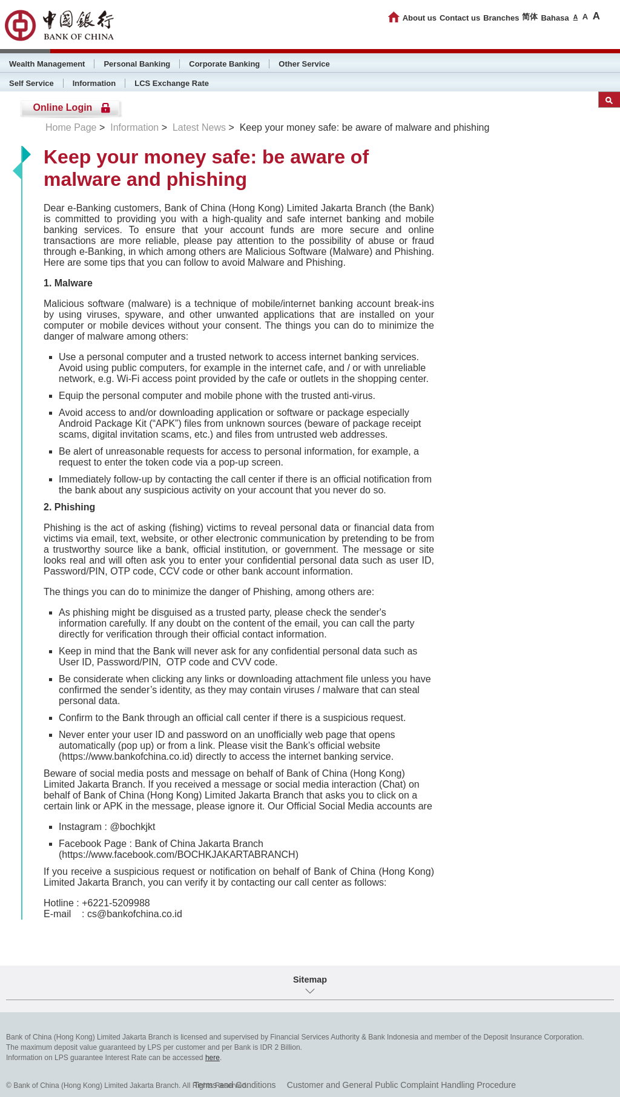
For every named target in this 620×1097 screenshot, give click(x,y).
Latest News (199, 127)
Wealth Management (47, 63)
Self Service (31, 83)
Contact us (460, 17)
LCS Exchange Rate (171, 83)
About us (420, 17)
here (212, 1057)
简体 (530, 16)
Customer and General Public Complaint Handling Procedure (401, 1085)
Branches (501, 17)
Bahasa (555, 17)
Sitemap (310, 979)
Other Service (304, 63)
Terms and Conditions (234, 1085)
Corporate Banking (224, 63)
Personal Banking (137, 63)
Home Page (71, 127)
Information (94, 83)
